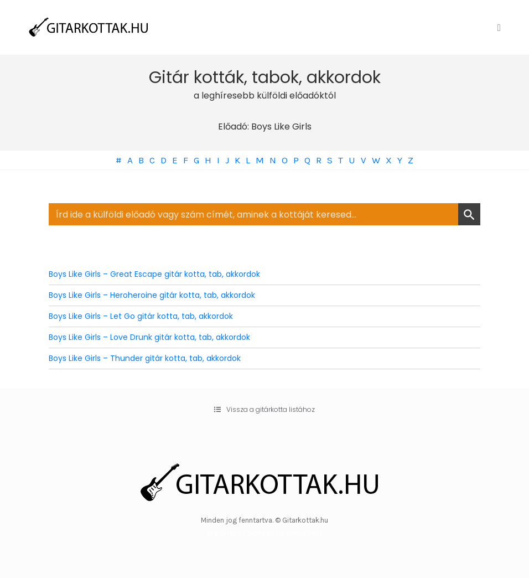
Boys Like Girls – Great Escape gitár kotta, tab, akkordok (154, 274)
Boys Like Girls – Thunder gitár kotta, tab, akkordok (145, 358)
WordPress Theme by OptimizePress (264, 533)
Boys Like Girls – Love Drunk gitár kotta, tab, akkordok (149, 337)
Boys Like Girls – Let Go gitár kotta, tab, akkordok (141, 316)
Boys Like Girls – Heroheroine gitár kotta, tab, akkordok (152, 295)
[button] (264, 410)
